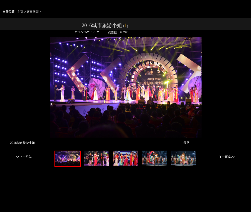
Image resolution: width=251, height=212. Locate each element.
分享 (186, 142)
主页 (20, 12)
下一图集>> (227, 157)
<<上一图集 (23, 157)
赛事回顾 (33, 12)
